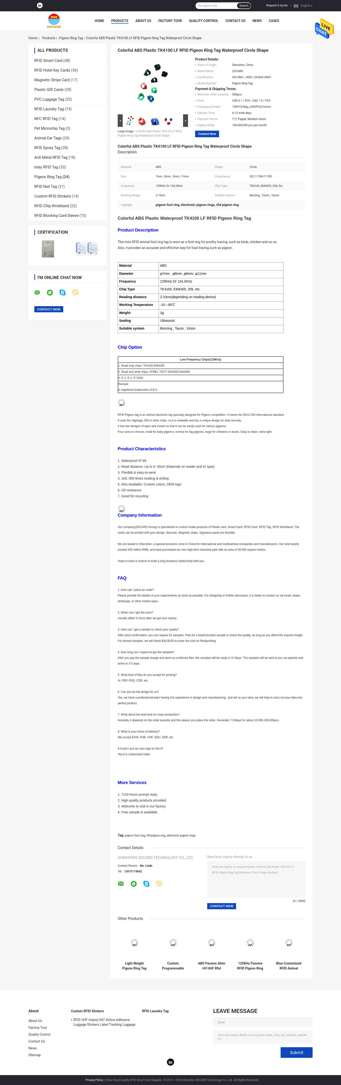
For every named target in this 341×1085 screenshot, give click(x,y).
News (257, 21)
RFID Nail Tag (45, 186)
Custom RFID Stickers (52, 196)
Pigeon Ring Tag (71, 38)
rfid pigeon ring (155, 835)
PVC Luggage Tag (49, 99)
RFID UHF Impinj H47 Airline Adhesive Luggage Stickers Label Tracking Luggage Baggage (104, 1023)
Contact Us (235, 21)
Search (243, 5)
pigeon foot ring (135, 835)
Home (99, 21)
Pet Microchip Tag (49, 128)
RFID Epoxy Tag (47, 148)
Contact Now (207, 134)
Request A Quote (276, 5)
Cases (274, 21)
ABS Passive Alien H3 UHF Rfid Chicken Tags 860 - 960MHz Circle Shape (211, 965)
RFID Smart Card (48, 60)
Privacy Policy (94, 1080)
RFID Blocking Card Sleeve (56, 215)
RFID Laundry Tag (49, 109)
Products (119, 21)
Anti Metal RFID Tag (50, 157)
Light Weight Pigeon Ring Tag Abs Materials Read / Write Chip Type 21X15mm (134, 965)
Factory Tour (170, 21)
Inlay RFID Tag (46, 167)
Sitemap (34, 1055)
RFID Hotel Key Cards (52, 70)
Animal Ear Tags (48, 138)
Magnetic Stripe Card (52, 80)
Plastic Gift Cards (49, 89)
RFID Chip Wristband (51, 206)
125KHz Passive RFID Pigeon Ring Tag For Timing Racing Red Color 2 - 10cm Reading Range (250, 965)
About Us (143, 21)
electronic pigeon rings (181, 835)
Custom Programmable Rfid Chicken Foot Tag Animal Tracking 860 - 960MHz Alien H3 (173, 965)
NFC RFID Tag (46, 118)
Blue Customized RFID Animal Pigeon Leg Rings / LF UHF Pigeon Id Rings (289, 965)
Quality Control (203, 21)
